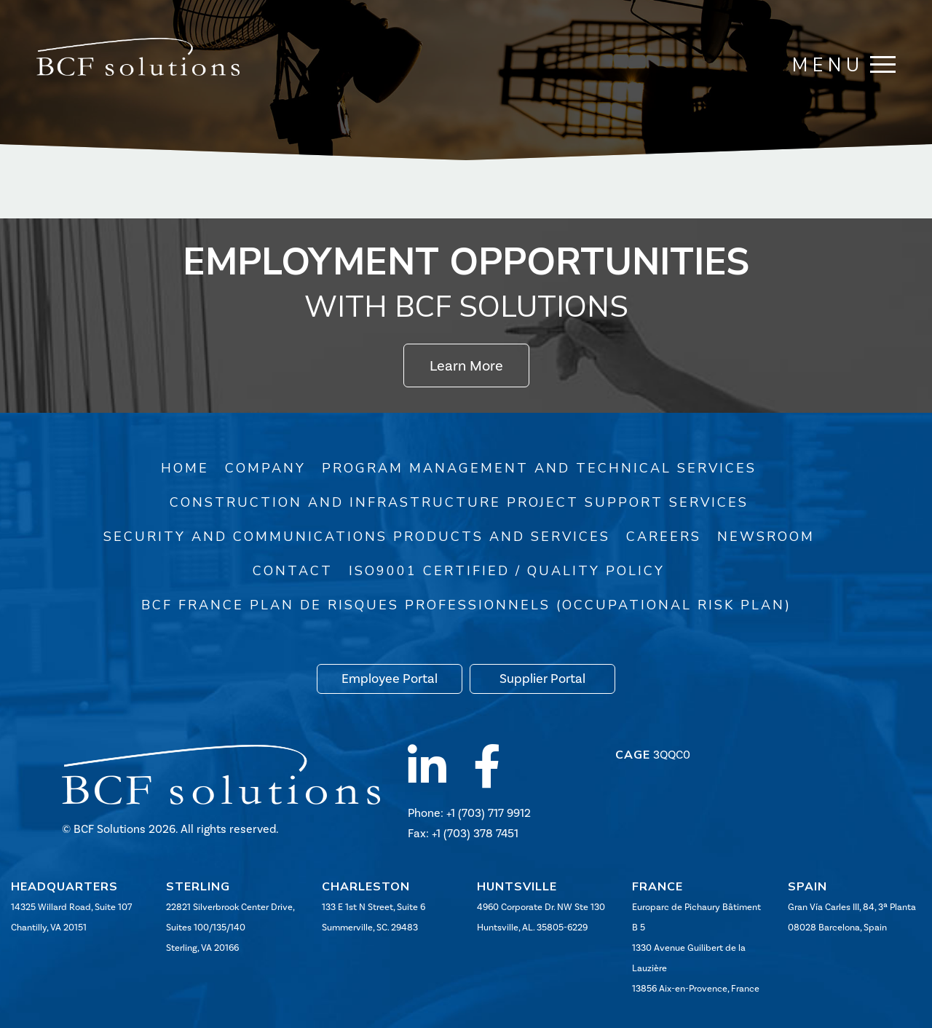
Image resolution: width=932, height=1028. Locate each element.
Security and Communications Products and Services (356, 536)
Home (185, 468)
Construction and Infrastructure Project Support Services (459, 502)
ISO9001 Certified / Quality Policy (507, 571)
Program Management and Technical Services (539, 468)
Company (265, 468)
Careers (663, 536)
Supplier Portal (542, 679)
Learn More (466, 365)
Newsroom (766, 536)
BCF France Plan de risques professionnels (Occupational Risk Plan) (466, 605)
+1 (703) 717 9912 (488, 813)
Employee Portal (389, 679)
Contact (293, 571)
